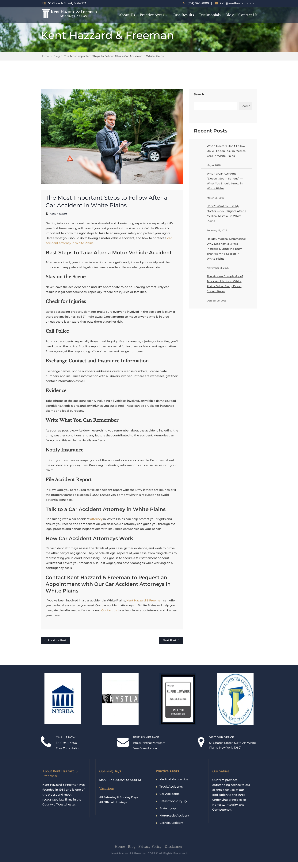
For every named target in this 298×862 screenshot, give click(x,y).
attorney (96, 519)
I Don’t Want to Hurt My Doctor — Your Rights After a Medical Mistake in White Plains (226, 213)
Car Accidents (169, 794)
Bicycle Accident (171, 823)
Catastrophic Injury (173, 801)
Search (199, 94)
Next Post (169, 640)
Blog (229, 15)
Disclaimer (174, 847)
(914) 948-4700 (198, 3)
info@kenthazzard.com (237, 3)
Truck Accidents (171, 786)
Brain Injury (167, 808)
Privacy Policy (150, 847)
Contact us (109, 610)
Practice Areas (152, 15)
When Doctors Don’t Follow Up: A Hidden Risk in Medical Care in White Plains (226, 151)
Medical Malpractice (173, 779)
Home (45, 56)
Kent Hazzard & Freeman (144, 600)
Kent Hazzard (58, 213)
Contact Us (247, 15)
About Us (127, 15)
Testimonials (210, 15)
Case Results (183, 15)
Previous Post (57, 640)
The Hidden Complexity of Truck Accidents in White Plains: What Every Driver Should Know (225, 284)
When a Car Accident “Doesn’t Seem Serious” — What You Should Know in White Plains (225, 181)
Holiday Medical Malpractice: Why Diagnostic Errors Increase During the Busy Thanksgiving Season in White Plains (226, 248)
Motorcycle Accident (174, 815)
